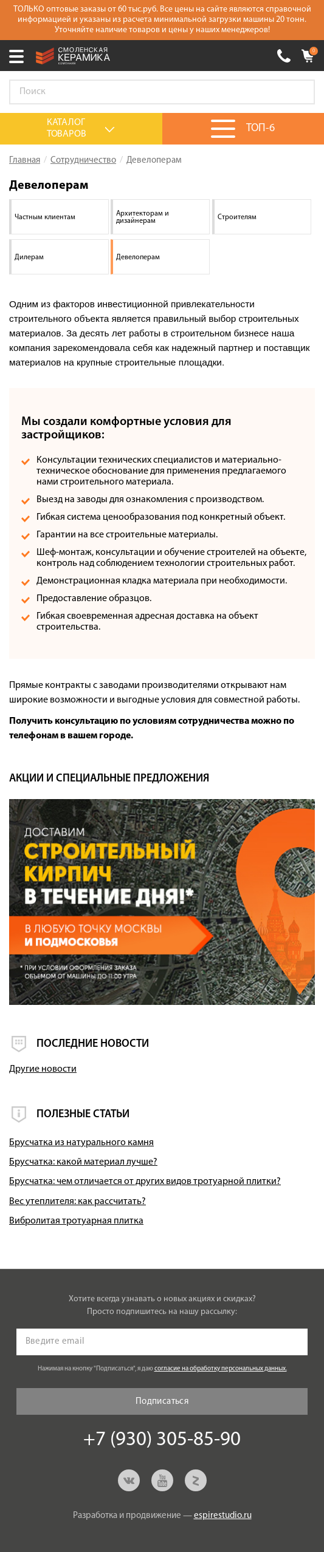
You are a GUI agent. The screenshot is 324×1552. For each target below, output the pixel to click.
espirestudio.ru (223, 1515)
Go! (299, 92)
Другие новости (43, 1069)
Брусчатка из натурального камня (81, 1143)
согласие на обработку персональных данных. (220, 1369)
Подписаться (162, 1401)
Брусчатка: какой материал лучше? (83, 1162)
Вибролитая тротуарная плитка (76, 1221)
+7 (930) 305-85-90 (284, 56)
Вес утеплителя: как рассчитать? (77, 1202)
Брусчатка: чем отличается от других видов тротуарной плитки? (145, 1181)
